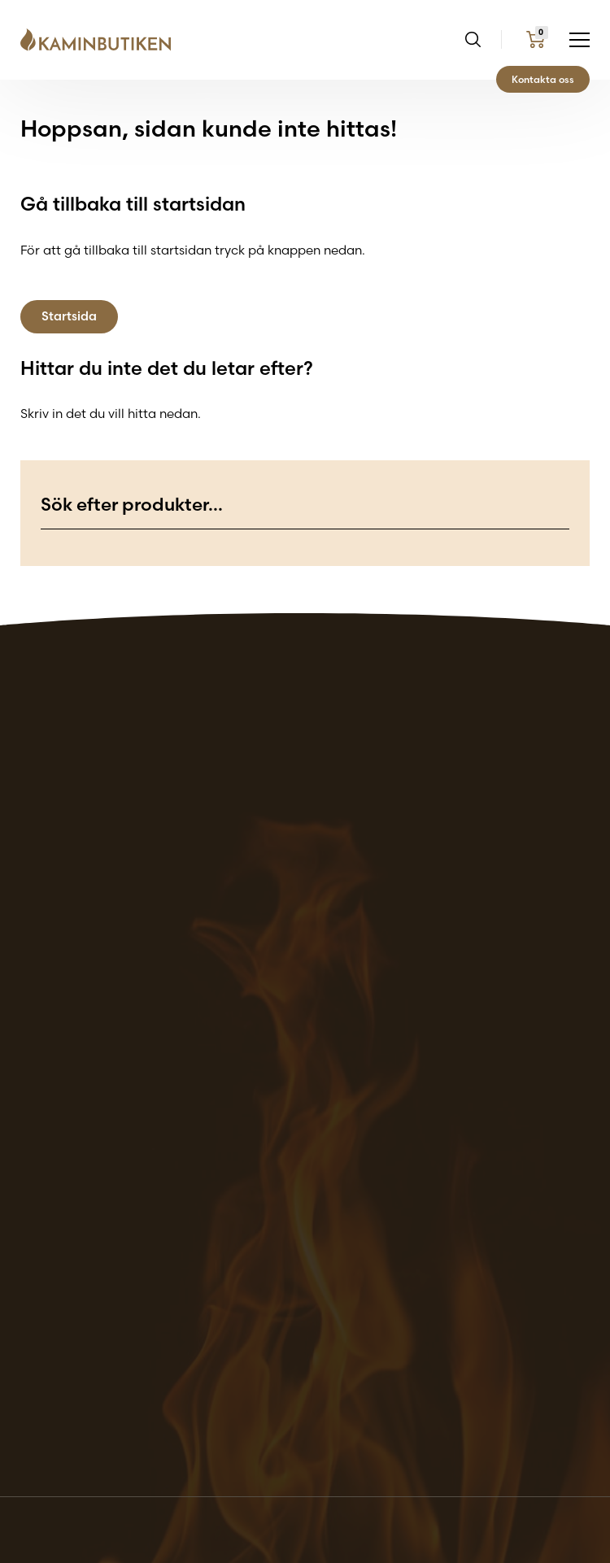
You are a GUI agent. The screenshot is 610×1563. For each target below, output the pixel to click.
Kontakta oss (543, 79)
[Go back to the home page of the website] (101, 40)
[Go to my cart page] (535, 39)
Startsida (69, 316)
